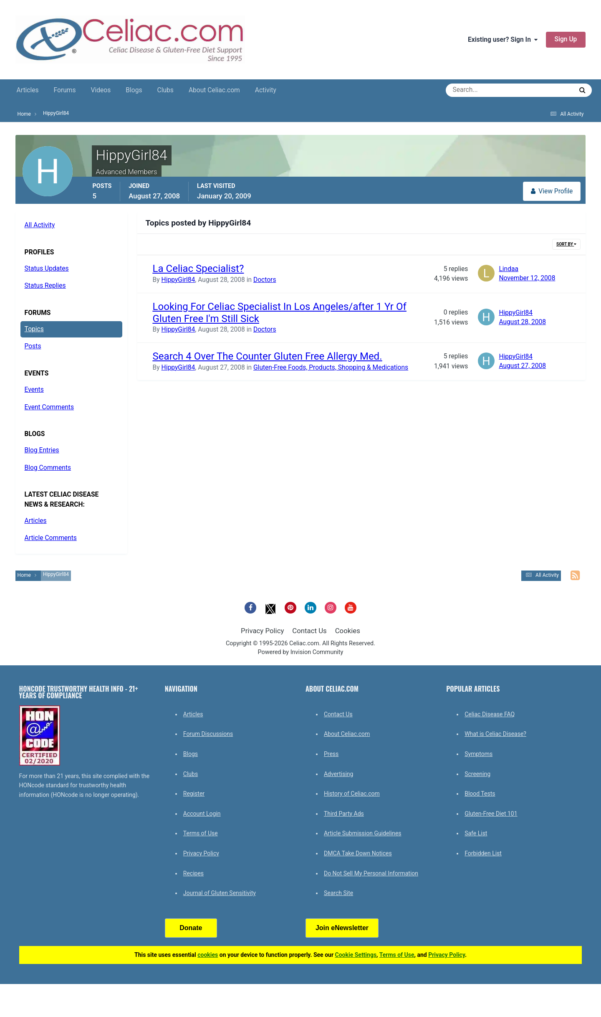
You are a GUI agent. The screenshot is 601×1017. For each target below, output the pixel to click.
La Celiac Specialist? (198, 268)
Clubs (165, 90)
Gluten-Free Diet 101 (491, 813)
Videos (101, 90)
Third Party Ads (344, 813)
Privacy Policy (262, 630)
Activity (265, 90)
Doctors (264, 280)
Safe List (476, 833)
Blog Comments (48, 468)
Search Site (338, 893)
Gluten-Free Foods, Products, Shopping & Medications (330, 367)
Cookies (347, 630)
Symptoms (478, 754)
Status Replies (45, 285)
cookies (207, 954)
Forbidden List (483, 853)
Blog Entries (42, 450)
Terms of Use (200, 833)
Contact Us (309, 630)
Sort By (566, 244)
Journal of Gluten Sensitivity (219, 893)
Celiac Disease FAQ (490, 714)
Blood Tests (480, 793)
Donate (190, 927)
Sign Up (566, 39)
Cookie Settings (356, 954)
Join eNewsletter (342, 927)
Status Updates (47, 268)
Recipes (193, 873)
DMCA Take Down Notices (358, 853)
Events (34, 389)
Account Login (202, 813)
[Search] (479, 90)
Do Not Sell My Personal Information (371, 873)
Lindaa (508, 269)
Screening (477, 774)
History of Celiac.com (352, 793)
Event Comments (49, 407)
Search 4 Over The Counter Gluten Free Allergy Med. (267, 356)
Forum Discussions (208, 733)
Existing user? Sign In (503, 39)
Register (194, 793)
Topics (34, 329)
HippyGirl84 (178, 280)
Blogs (134, 90)
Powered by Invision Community (300, 652)
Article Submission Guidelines (363, 833)
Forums (65, 90)
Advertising (338, 774)
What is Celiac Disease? (495, 733)
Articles (28, 90)
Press (331, 754)
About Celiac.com (214, 90)
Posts (33, 346)
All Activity (40, 225)
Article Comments (51, 538)
